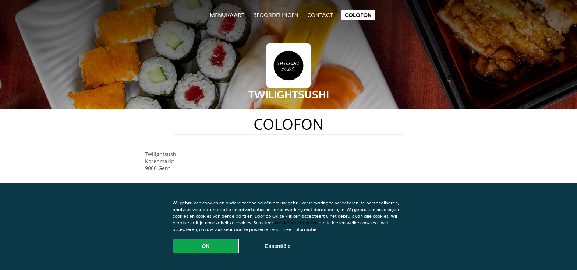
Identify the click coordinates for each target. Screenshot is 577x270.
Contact (320, 15)
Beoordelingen (275, 15)
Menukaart (227, 15)
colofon (358, 15)
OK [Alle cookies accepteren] (206, 246)
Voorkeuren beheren (296, 222)
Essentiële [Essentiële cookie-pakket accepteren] (277, 246)
